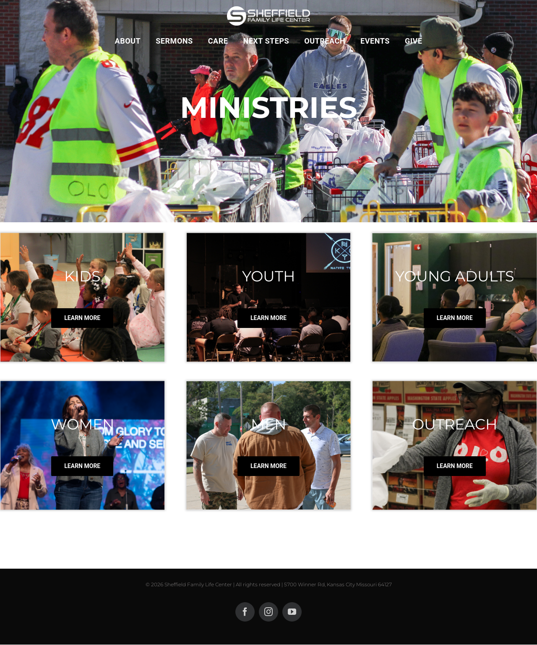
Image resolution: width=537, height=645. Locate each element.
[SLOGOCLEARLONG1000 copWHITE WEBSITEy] (268, 9)
